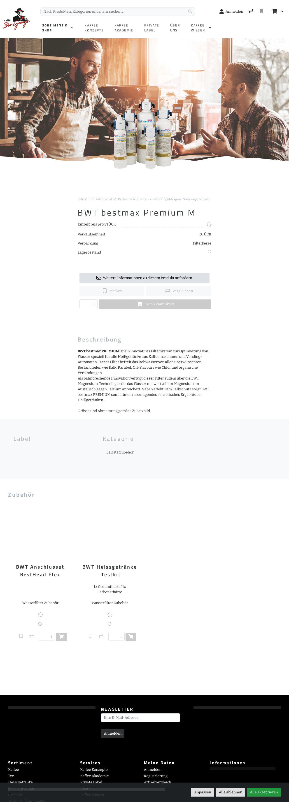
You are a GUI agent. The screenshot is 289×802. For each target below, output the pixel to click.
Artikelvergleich (157, 782)
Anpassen (202, 792)
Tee (11, 776)
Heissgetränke (20, 782)
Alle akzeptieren (264, 792)
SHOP (82, 199)
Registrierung (156, 776)
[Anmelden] (231, 11)
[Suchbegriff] (113, 11)
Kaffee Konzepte (94, 769)
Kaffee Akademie (94, 776)
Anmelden (112, 733)
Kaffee (13, 769)
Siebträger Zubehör (197, 199)
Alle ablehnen (230, 792)
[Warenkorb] (274, 11)
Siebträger (172, 199)
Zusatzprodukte (103, 199)
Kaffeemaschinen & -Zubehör (140, 199)
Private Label (91, 782)
